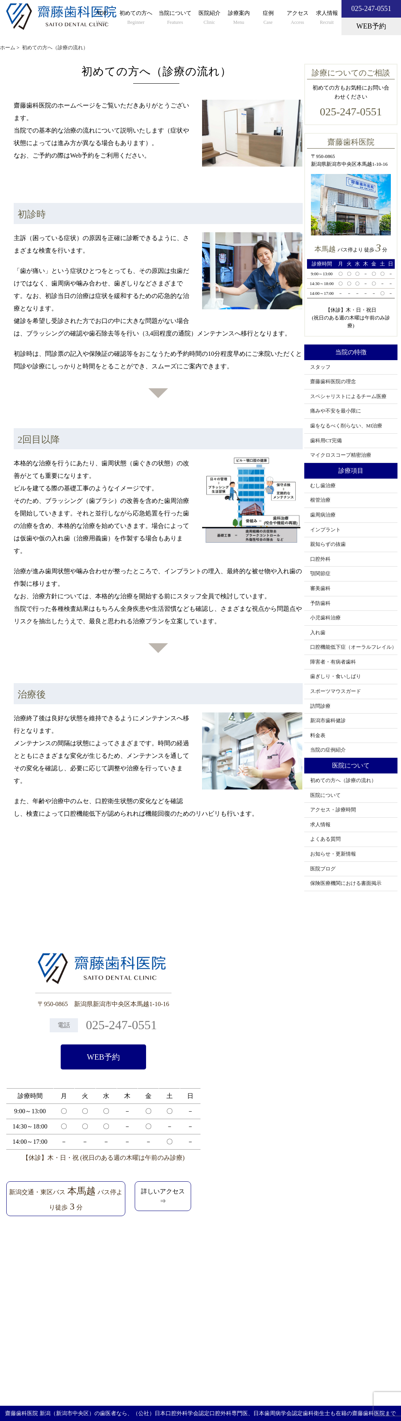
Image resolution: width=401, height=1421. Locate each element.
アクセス (297, 18)
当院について (175, 18)
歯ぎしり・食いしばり (335, 676)
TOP (101, 18)
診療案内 (238, 18)
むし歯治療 (323, 485)
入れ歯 (317, 632)
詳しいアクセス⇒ (163, 1196)
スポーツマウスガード (335, 691)
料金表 (317, 735)
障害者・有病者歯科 (333, 662)
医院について (325, 795)
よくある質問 (325, 839)
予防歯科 (320, 603)
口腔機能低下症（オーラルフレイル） (353, 647)
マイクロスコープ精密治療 (340, 455)
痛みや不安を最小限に (335, 411)
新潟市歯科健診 (328, 720)
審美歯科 (320, 588)
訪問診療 (320, 706)
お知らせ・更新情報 (333, 854)
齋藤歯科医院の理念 (333, 381)
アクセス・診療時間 (333, 810)
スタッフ (320, 367)
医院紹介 (209, 18)
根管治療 (320, 500)
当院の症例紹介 (328, 750)
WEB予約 (103, 1057)
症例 (268, 18)
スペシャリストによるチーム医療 (348, 396)
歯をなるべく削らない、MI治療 (346, 426)
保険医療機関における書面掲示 (345, 883)
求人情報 (326, 18)
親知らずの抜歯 (328, 544)
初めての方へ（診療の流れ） (343, 780)
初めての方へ (135, 18)
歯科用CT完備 (326, 440)
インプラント (325, 530)
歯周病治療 (323, 515)
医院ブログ (323, 869)
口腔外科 (320, 559)
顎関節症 (320, 573)
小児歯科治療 (325, 618)
